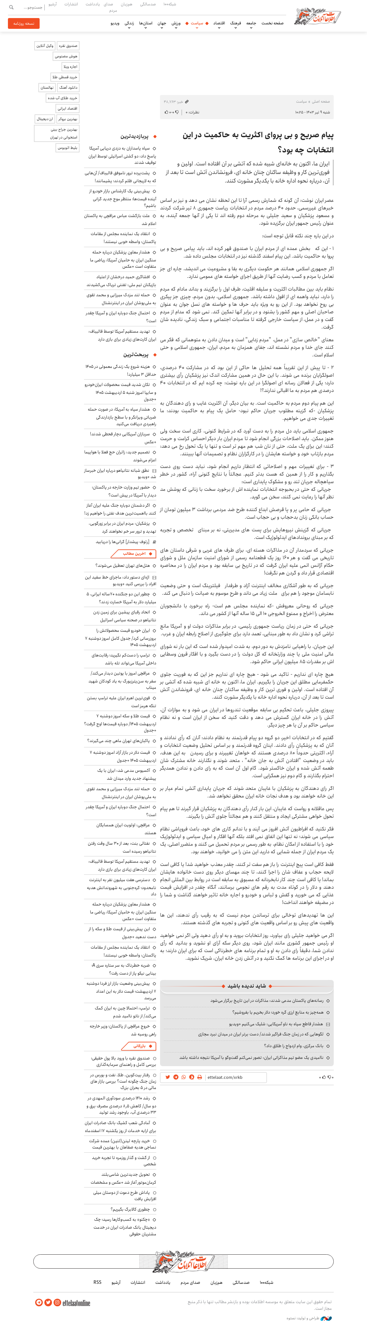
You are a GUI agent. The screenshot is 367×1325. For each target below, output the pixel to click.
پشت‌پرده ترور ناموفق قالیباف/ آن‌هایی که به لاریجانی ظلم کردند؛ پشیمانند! (120, 177)
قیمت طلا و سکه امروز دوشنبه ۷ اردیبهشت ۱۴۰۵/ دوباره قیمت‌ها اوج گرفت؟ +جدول (120, 723)
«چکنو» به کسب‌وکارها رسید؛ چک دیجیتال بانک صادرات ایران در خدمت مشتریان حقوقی (124, 1226)
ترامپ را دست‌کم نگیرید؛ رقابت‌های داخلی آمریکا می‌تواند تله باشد (124, 659)
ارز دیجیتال (45, 119)
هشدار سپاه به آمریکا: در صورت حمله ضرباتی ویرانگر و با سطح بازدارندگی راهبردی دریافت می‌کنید (122, 416)
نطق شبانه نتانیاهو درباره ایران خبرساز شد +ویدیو (120, 473)
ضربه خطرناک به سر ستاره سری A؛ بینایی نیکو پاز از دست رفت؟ (124, 969)
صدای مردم (110, 7)
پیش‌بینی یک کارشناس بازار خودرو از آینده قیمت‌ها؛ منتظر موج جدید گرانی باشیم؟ (122, 198)
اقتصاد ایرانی (67, 109)
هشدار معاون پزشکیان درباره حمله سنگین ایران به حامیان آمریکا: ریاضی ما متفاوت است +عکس (123, 259)
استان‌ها (145, 23)
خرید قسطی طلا (65, 77)
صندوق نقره (68, 46)
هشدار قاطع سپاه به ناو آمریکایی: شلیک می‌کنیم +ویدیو (276, 1024)
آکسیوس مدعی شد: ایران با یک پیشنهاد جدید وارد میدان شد (126, 774)
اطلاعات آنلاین (318, 16)
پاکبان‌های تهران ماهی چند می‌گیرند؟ (118, 740)
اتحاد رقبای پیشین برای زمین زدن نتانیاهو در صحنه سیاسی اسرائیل (124, 616)
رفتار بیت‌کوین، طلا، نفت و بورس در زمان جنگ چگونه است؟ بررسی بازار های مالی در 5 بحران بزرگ (123, 1081)
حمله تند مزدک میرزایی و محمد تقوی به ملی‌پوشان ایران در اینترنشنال (121, 298)
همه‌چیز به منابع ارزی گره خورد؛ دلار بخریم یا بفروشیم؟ (278, 1012)
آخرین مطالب (134, 554)
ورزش (176, 23)
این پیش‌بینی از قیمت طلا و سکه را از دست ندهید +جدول (122, 932)
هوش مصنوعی (66, 56)
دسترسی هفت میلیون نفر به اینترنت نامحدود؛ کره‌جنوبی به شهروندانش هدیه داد (121, 887)
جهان (162, 23)
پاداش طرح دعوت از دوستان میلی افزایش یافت (124, 1195)
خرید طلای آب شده (62, 98)
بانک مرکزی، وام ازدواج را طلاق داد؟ (294, 1045)
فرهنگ (235, 23)
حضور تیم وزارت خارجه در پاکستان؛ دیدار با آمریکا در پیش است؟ (124, 491)
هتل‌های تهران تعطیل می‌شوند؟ (122, 565)
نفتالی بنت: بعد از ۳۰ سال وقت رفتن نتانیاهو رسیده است (122, 847)
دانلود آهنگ (68, 88)
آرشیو (52, 4)
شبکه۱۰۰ (170, 4)
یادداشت (93, 4)
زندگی (129, 23)
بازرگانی (139, 1046)
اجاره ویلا (70, 67)
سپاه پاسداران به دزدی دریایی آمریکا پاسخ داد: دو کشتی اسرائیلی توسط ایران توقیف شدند (122, 155)
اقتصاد (219, 23)
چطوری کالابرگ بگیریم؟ (130, 1209)
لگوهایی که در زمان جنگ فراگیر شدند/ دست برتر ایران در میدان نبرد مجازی (261, 1034)
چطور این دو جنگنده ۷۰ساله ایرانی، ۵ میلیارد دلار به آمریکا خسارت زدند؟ (121, 598)
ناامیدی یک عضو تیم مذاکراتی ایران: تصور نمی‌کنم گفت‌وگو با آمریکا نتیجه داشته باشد (251, 1057)
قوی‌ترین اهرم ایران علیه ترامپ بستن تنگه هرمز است (121, 702)
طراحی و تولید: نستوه (309, 1318)
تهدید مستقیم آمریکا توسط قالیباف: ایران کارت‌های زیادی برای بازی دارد (122, 335)
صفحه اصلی (321, 102)
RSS (97, 1282)
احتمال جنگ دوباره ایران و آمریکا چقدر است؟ (121, 810)
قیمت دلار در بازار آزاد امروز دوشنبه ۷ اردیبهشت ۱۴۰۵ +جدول (123, 756)
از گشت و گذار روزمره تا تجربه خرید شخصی (124, 1161)
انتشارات (71, 4)
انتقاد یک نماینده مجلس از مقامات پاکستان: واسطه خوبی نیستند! (123, 237)
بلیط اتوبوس (67, 148)
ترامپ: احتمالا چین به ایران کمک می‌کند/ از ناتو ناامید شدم (125, 1012)
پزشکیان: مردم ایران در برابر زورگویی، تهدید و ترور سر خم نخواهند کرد (122, 527)
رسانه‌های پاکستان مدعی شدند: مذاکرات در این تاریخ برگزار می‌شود (267, 1000)
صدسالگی (148, 4)
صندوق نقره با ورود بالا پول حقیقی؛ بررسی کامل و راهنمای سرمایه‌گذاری (123, 1061)
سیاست (197, 23)
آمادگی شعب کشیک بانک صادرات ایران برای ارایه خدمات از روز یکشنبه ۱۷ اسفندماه (120, 1126)
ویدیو (115, 23)
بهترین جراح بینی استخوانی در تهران (63, 133)
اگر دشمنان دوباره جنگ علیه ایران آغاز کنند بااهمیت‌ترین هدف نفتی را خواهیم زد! (120, 509)
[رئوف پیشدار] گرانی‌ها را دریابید (123, 541)
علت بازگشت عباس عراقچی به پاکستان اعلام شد (120, 219)
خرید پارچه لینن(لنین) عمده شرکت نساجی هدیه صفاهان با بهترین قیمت (122, 1144)
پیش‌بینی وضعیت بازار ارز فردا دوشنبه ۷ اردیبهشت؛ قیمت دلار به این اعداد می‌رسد (121, 990)
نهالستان (47, 88)
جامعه (251, 23)
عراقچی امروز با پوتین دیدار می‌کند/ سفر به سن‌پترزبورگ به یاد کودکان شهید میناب (122, 680)
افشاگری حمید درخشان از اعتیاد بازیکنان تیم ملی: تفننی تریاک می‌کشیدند (121, 280)
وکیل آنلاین (44, 46)
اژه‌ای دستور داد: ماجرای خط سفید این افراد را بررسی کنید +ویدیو (120, 580)
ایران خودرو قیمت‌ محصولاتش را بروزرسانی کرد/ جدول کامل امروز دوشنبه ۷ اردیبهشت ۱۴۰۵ (120, 637)
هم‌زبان (126, 4)
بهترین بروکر (68, 119)
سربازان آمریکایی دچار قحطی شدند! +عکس (123, 438)
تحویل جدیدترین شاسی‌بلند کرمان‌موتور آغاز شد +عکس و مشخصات (123, 1178)
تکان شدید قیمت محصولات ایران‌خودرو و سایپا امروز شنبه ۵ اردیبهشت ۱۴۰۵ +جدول (120, 391)
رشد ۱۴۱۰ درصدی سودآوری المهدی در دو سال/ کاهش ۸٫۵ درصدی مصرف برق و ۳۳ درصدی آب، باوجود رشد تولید (121, 1105)
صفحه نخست (272, 23)
